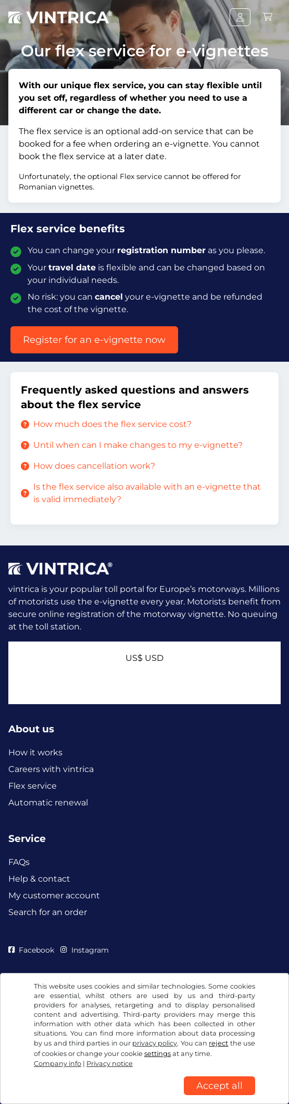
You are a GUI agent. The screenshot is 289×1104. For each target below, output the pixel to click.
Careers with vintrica (51, 769)
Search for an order (47, 912)
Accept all (219, 1085)
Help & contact (39, 879)
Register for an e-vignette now (94, 340)
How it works (35, 752)
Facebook (31, 950)
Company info (57, 1063)
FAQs (19, 862)
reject (218, 1043)
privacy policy (154, 1043)
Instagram (84, 950)
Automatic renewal (48, 803)
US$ (144, 658)
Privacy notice (109, 1063)
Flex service (32, 786)
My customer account (54, 895)
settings (157, 1054)
